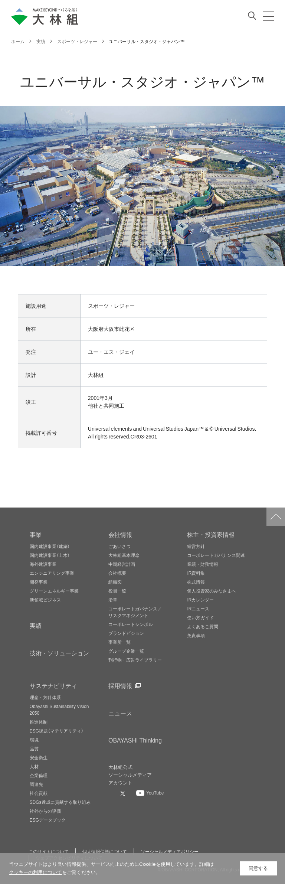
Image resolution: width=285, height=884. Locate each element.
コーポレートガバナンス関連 (216, 555)
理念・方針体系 (45, 697)
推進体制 (39, 721)
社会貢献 (39, 793)
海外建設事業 (43, 564)
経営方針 (196, 546)
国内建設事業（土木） (50, 555)
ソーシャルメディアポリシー (170, 851)
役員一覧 (117, 590)
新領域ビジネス (45, 599)
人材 (34, 766)
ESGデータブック (48, 819)
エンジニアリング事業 (52, 573)
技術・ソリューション (59, 652)
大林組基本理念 (124, 555)
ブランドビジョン (126, 633)
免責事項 (196, 635)
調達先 (36, 784)
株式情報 (196, 581)
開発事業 (39, 581)
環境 (34, 739)
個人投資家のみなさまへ (211, 590)
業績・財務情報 (202, 564)
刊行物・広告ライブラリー (135, 659)
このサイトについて (49, 851)
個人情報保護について (104, 851)
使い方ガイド (200, 617)
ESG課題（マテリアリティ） (56, 730)
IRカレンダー (200, 599)
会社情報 (120, 534)
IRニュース (198, 608)
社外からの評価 (45, 811)
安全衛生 (39, 757)
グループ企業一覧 (126, 650)
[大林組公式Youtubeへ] (150, 792)
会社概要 (117, 573)
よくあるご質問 (202, 626)
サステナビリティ (53, 685)
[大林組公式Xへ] (123, 793)
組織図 (115, 581)
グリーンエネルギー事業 (54, 590)
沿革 (112, 599)
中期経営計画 (121, 564)
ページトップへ (275, 517)
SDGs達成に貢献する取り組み (60, 802)
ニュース (120, 712)
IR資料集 (196, 573)
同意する (258, 868)
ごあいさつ (119, 546)
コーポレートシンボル (130, 624)
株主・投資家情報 (211, 534)
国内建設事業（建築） (50, 546)
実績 (36, 625)
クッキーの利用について (35, 872)
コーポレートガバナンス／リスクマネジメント (135, 612)
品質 (34, 748)
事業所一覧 (119, 642)
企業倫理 (39, 775)
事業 (36, 534)
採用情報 (120, 685)
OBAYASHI (135, 739)
